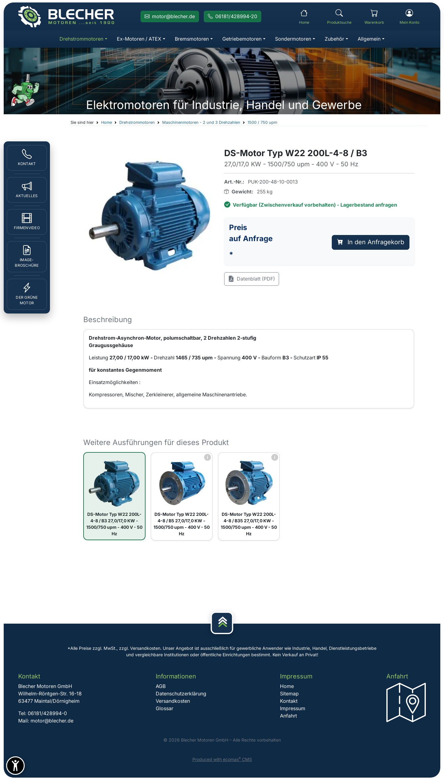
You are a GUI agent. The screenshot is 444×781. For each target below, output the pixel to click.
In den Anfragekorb (370, 242)
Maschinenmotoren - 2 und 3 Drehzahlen (201, 122)
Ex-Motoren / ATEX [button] (139, 39)
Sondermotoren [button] (294, 39)
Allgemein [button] (369, 39)
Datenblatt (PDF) (251, 279)
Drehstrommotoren (137, 122)
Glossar (164, 709)
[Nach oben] (222, 623)
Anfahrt (288, 717)
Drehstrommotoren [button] (81, 39)
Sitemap (289, 695)
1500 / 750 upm (263, 122)
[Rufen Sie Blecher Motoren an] (232, 16)
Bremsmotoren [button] (192, 39)
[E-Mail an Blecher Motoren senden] (170, 16)
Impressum (292, 709)
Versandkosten (173, 702)
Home (106, 122)
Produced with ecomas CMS (222, 760)
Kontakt (288, 702)
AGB (161, 687)
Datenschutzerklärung (181, 695)
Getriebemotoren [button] (242, 39)
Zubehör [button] (335, 39)
